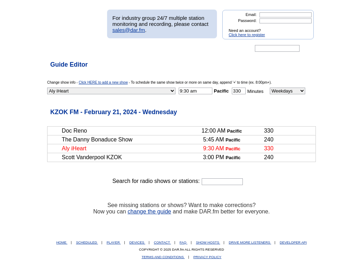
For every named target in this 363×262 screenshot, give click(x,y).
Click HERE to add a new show (103, 82)
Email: (251, 14)
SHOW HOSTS (208, 242)
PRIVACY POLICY (207, 257)
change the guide (149, 211)
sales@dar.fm (128, 30)
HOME (61, 242)
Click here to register (247, 35)
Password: (247, 20)
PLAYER (114, 242)
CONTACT (162, 242)
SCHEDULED (87, 242)
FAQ (184, 242)
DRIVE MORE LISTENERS (250, 242)
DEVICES (137, 242)
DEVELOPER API (293, 242)
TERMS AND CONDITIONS (163, 257)
